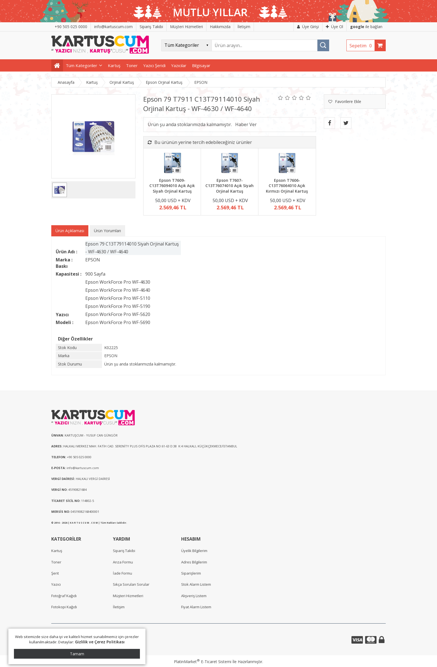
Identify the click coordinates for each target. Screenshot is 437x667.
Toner (56, 562)
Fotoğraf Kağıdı (64, 595)
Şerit (55, 573)
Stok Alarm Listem (196, 584)
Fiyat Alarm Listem (196, 606)
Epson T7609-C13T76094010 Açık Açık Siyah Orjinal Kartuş (172, 186)
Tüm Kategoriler (81, 65)
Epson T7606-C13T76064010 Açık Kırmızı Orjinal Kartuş (287, 186)
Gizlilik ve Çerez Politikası (100, 641)
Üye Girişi (308, 26)
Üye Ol (334, 26)
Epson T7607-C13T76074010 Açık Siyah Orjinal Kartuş (229, 186)
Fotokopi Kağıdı (64, 606)
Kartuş (56, 550)
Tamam (77, 653)
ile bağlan (366, 26)
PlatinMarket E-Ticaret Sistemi (202, 661)
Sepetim (362, 46)
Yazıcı (56, 584)
